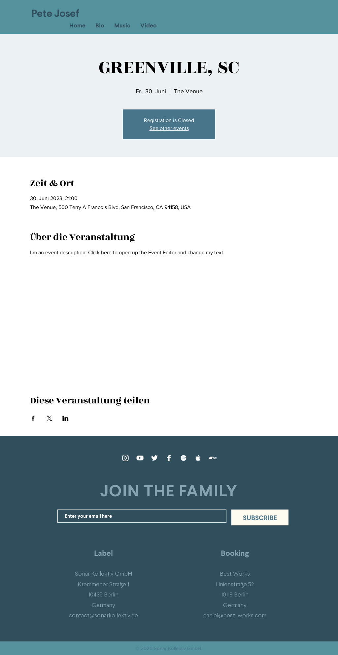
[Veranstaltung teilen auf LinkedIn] (65, 418)
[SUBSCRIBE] (259, 517)
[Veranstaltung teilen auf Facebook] (33, 418)
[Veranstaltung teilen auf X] (49, 418)
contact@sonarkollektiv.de (103, 615)
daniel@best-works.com (234, 615)
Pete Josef (55, 13)
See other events (169, 128)
